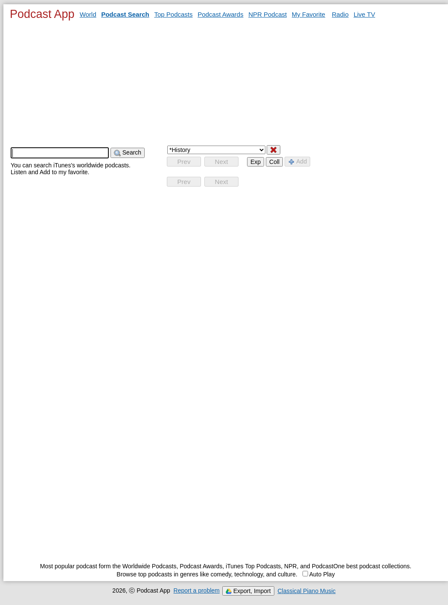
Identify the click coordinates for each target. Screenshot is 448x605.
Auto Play (319, 574)
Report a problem (197, 590)
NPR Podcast (267, 14)
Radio (340, 14)
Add (297, 161)
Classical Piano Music (306, 590)
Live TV (364, 14)
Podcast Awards (220, 14)
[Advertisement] (225, 82)
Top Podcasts (173, 14)
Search (127, 152)
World (88, 14)
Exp (255, 161)
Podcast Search (125, 14)
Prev (184, 161)
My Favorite (308, 14)
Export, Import (248, 590)
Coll (274, 161)
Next (221, 161)
